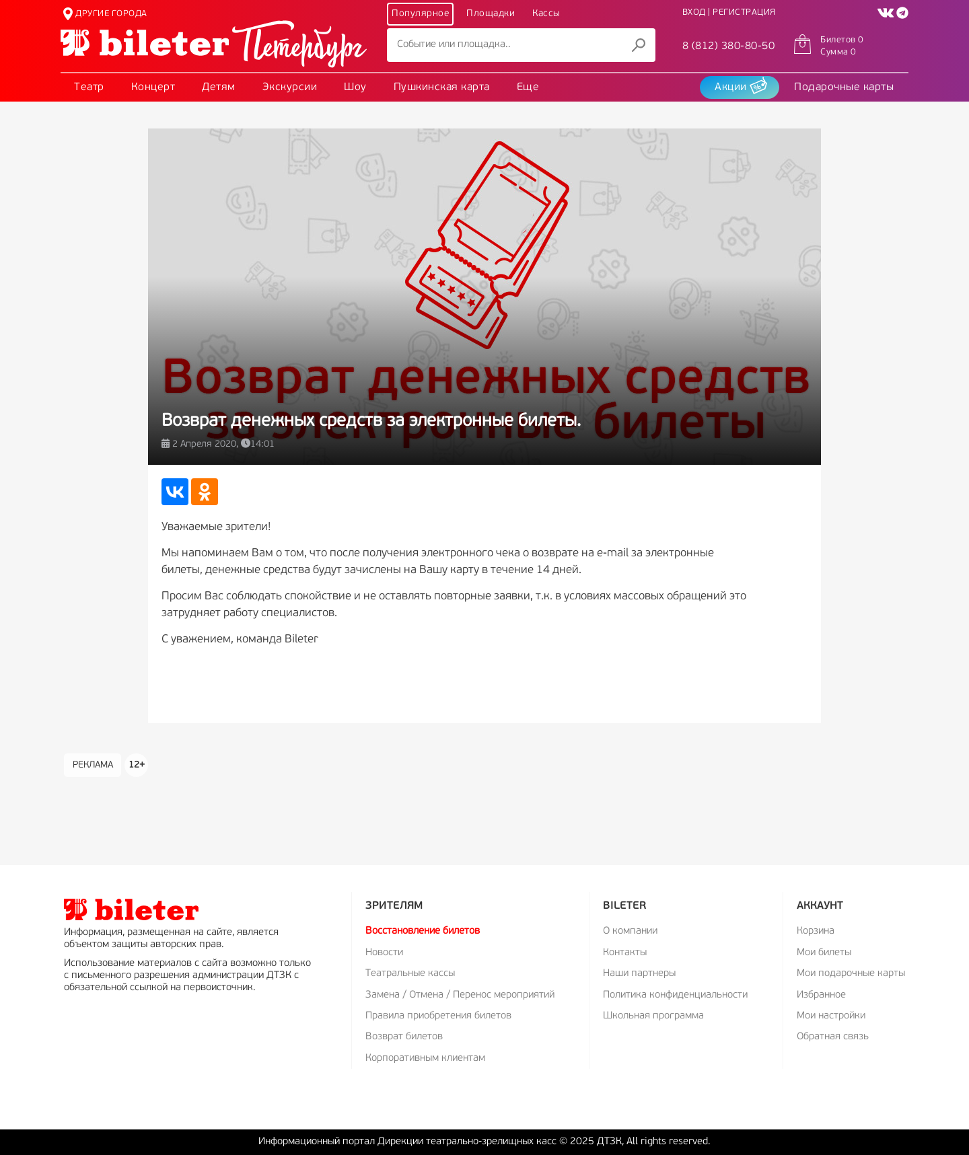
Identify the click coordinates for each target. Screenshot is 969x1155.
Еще (528, 87)
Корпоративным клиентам (425, 1058)
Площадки (490, 14)
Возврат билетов (404, 1037)
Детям (219, 87)
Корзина (815, 931)
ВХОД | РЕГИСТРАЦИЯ (729, 12)
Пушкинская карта (442, 87)
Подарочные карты (844, 87)
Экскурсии (290, 87)
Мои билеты (824, 953)
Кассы (546, 14)
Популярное (420, 14)
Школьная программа (653, 1016)
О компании (630, 931)
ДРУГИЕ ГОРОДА (105, 13)
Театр (89, 87)
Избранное (821, 995)
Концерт (153, 87)
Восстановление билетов (422, 931)
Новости (384, 953)
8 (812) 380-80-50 (728, 46)
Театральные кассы (410, 974)
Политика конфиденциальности (675, 995)
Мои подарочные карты (851, 974)
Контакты (625, 953)
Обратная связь (833, 1037)
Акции (741, 85)
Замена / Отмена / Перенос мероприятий (459, 995)
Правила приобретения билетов (438, 1016)
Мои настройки (831, 1016)
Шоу (355, 87)
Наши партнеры (639, 974)
